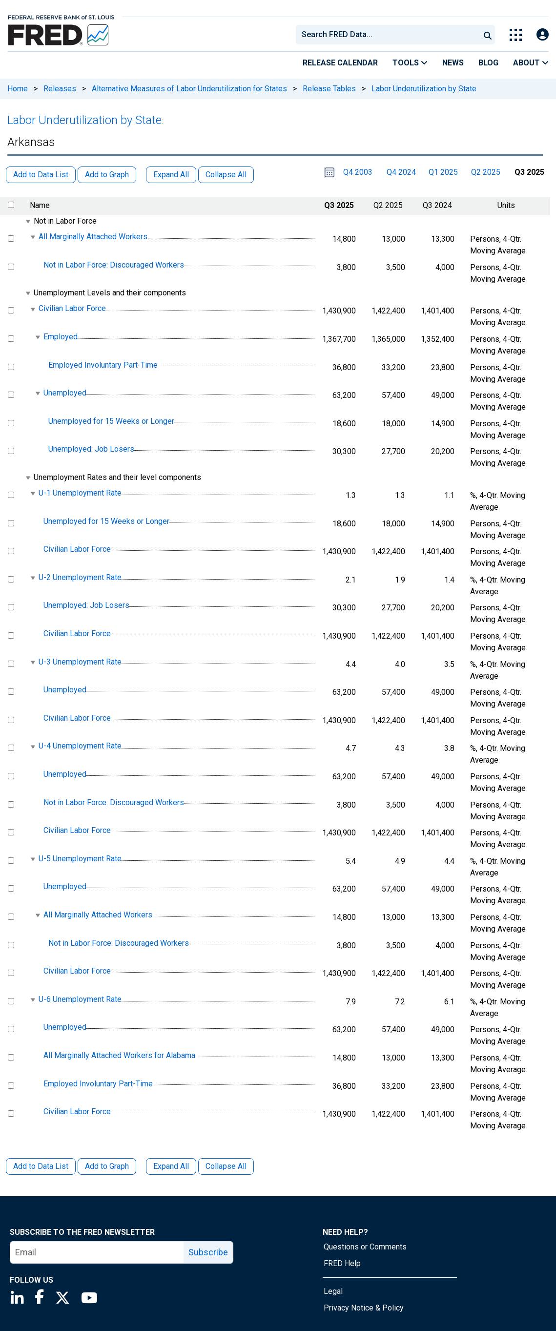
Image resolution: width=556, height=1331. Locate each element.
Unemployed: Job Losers (91, 449)
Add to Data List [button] (40, 174)
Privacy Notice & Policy (364, 1307)
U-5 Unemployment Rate (80, 858)
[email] (97, 1252)
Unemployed (64, 392)
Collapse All (226, 1166)
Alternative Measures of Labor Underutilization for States (189, 88)
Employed (60, 336)
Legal (333, 1291)
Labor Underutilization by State (423, 88)
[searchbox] (389, 34)
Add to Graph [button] (107, 174)
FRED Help (342, 1263)
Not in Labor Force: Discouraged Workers (113, 265)
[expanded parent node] (27, 221)
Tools (410, 62)
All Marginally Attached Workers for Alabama (119, 1055)
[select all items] (11, 205)
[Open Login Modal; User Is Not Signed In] (542, 35)
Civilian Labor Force (72, 308)
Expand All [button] (171, 174)
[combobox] (387, 34)
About (531, 62)
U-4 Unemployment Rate (80, 746)
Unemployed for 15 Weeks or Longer (111, 421)
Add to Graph (107, 1166)
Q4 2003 (357, 172)
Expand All (171, 1166)
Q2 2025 (485, 172)
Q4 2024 (401, 172)
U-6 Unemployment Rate (80, 999)
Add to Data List (40, 1166)
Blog (488, 62)
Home (17, 88)
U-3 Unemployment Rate (80, 661)
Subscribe (208, 1252)
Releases (59, 88)
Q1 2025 (443, 172)
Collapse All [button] (226, 174)
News (453, 62)
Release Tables (329, 88)
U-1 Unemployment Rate (80, 493)
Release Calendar (340, 62)
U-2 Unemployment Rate (80, 577)
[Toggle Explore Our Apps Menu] (516, 35)
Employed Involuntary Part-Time (103, 365)
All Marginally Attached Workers (93, 236)
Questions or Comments (365, 1246)
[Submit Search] (487, 34)
